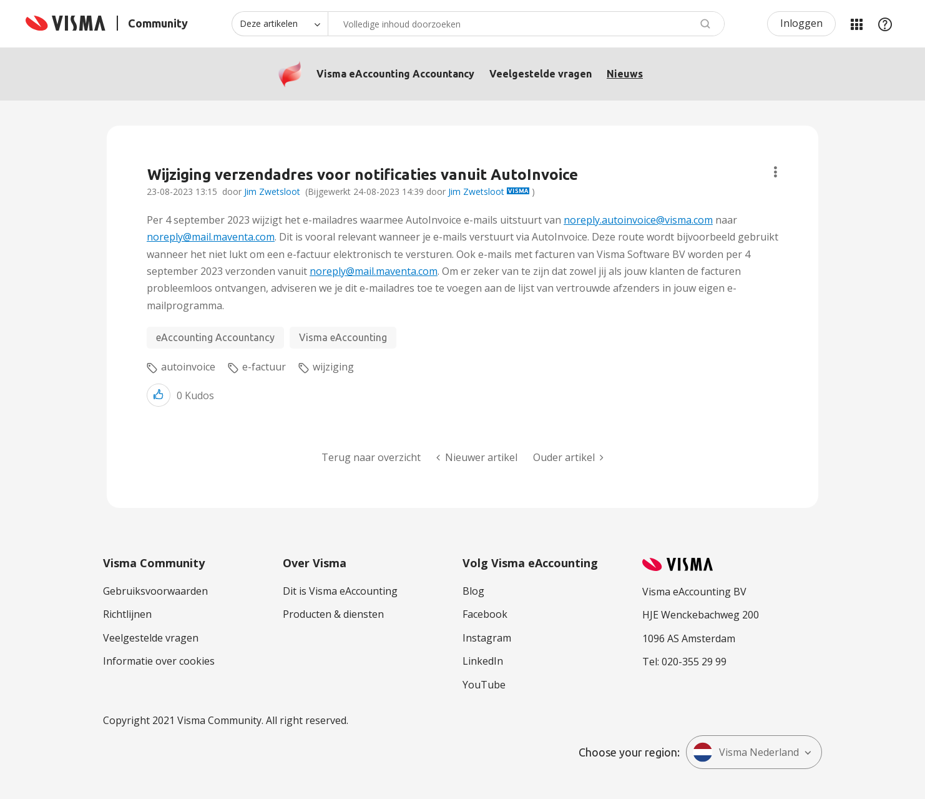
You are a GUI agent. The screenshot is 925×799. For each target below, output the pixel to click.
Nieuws (625, 73)
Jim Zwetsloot (272, 191)
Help (885, 23)
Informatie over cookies (159, 661)
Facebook (484, 614)
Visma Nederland (746, 752)
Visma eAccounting (343, 337)
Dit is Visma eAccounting (340, 591)
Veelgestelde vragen (540, 73)
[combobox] (526, 23)
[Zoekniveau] (280, 23)
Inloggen (801, 23)
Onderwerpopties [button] (775, 172)
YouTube (484, 685)
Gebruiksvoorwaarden (155, 591)
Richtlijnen (127, 614)
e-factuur (264, 367)
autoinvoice (188, 367)
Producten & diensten (333, 614)
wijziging (333, 367)
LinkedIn (482, 661)
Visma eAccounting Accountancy (395, 73)
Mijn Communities (856, 23)
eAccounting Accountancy (215, 337)
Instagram (486, 638)
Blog (473, 591)
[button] (158, 395)
